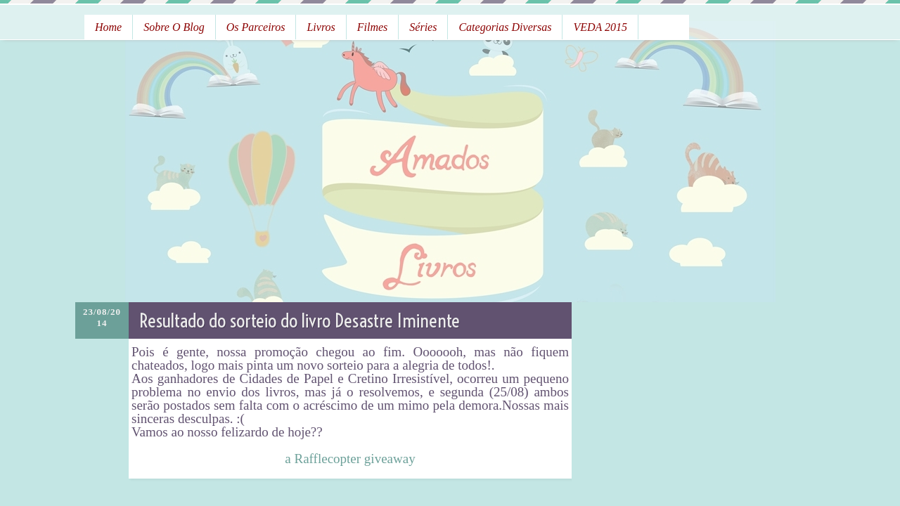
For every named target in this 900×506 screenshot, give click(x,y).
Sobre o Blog (174, 27)
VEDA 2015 (600, 27)
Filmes (372, 27)
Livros (321, 27)
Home (108, 27)
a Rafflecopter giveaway (350, 458)
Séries (423, 27)
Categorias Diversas (504, 27)
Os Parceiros (255, 27)
